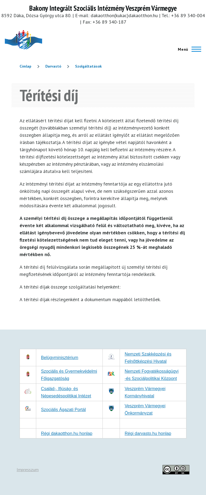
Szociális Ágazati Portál (63, 409)
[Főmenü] (188, 49)
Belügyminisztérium (59, 357)
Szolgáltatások (88, 66)
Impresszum (28, 469)
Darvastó (53, 66)
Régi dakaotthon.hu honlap (66, 433)
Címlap (25, 66)
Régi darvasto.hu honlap (148, 433)
